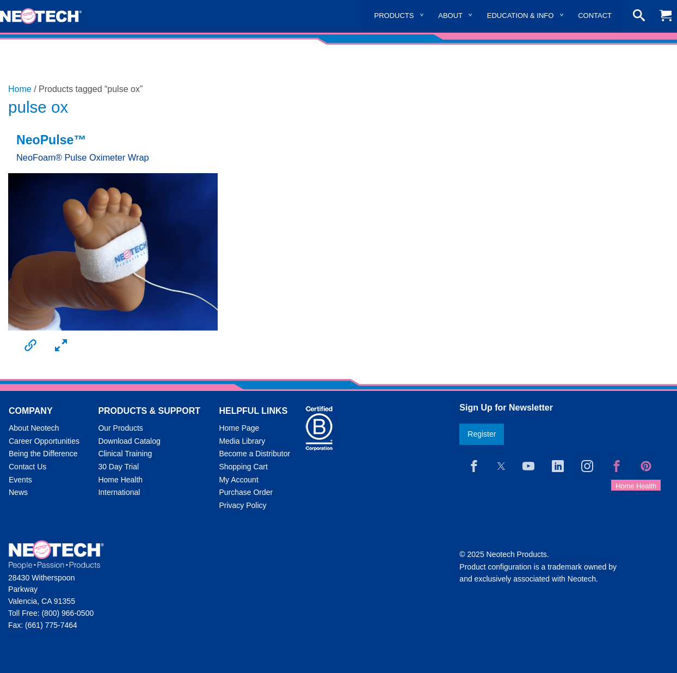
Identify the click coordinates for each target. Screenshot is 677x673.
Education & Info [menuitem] (520, 15)
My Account (238, 479)
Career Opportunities (44, 441)
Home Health (120, 479)
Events (20, 479)
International (119, 492)
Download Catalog (129, 441)
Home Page (239, 428)
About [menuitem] (450, 15)
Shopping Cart (243, 466)
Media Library (242, 441)
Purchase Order (246, 492)
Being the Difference (43, 453)
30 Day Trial (118, 466)
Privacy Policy (242, 505)
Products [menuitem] (394, 15)
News (18, 492)
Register (481, 434)
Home (20, 89)
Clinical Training (125, 453)
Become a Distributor (254, 453)
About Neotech (34, 428)
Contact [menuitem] (595, 15)
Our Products (120, 428)
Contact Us (27, 466)
